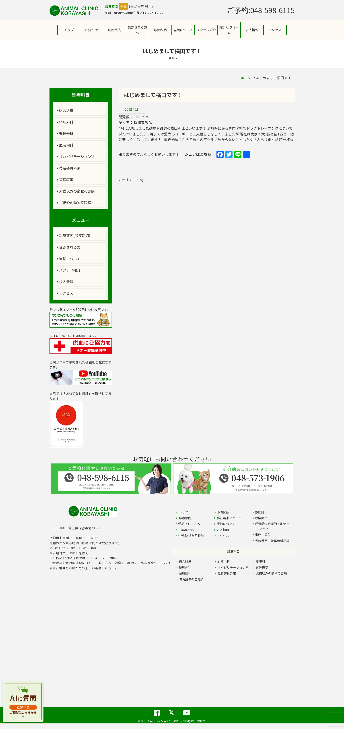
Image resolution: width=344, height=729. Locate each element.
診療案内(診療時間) (73, 235)
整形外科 (65, 122)
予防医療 (223, 512)
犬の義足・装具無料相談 (272, 540)
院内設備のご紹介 (191, 579)
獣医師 (259, 512)
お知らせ (91, 29)
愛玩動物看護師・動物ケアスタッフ (271, 526)
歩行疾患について (229, 518)
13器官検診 (186, 530)
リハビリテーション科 (76, 156)
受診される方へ (137, 30)
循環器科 (65, 133)
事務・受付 (263, 534)
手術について (226, 523)
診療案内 (114, 29)
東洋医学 (65, 179)
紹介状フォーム (229, 30)
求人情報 (251, 29)
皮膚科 (265, 561)
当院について (68, 258)
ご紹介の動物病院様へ (76, 202)
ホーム (245, 78)
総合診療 (65, 110)
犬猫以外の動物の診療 (76, 191)
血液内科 (65, 145)
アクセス (275, 29)
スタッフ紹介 (68, 270)
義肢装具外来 (68, 168)
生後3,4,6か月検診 (191, 535)
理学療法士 (263, 518)
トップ (69, 29)
